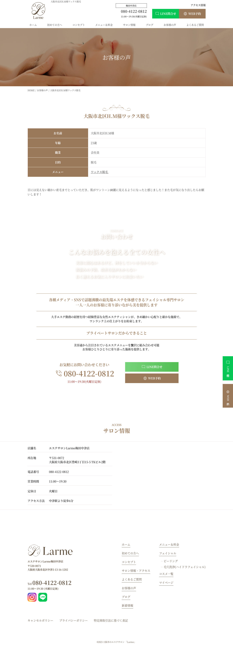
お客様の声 (170, 24)
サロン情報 (129, 24)
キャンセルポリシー (40, 620)
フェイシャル (167, 553)
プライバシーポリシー (73, 620)
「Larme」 (130, 641)
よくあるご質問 (195, 24)
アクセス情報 (198, 5)
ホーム (33, 24)
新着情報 (127, 605)
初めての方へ (54, 24)
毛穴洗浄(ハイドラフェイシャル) (185, 567)
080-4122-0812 (50, 582)
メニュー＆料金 (104, 24)
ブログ (149, 24)
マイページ (166, 582)
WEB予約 (194, 14)
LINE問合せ (168, 14)
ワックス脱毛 (100, 172)
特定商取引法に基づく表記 (111, 620)
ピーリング (171, 561)
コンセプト (78, 24)
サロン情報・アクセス (136, 571)
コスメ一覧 (166, 574)
